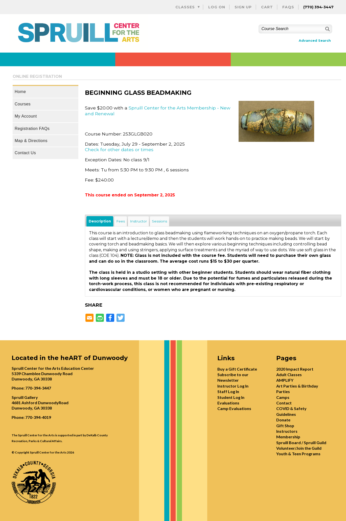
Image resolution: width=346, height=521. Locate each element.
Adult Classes (289, 374)
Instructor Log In (232, 385)
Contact (284, 402)
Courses (23, 104)
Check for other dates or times (119, 149)
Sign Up (243, 7)
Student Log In (230, 397)
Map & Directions (31, 141)
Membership (288, 436)
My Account (26, 116)
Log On (216, 7)
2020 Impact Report (294, 369)
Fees (120, 221)
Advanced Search (315, 40)
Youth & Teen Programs (298, 453)
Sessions (159, 221)
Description (100, 221)
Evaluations (228, 402)
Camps (282, 397)
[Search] (327, 29)
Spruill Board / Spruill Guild (301, 442)
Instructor (138, 221)
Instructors (286, 431)
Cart (267, 7)
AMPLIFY (284, 380)
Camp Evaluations (234, 408)
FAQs (288, 7)
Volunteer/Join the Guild (298, 448)
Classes (185, 7)
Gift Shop (285, 425)
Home (20, 91)
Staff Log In (228, 391)
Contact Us (25, 153)
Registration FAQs (32, 128)
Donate (283, 419)
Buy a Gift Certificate (237, 369)
